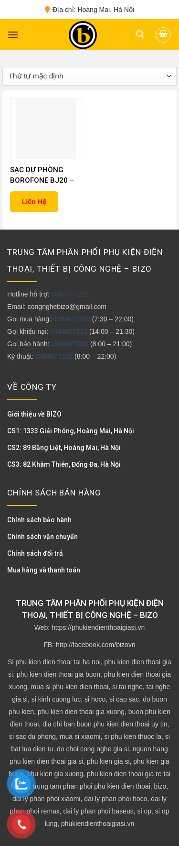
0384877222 (69, 294)
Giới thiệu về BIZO (34, 414)
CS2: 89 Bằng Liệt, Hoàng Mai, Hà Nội (64, 447)
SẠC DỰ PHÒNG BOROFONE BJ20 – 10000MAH (42, 175)
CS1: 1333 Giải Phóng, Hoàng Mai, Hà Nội (70, 431)
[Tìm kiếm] (139, 35)
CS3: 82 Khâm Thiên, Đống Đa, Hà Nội (64, 464)
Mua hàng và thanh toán (43, 570)
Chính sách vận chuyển (42, 536)
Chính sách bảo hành (39, 520)
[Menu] (13, 34)
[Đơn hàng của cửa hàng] (89, 76)
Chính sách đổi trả (35, 553)
